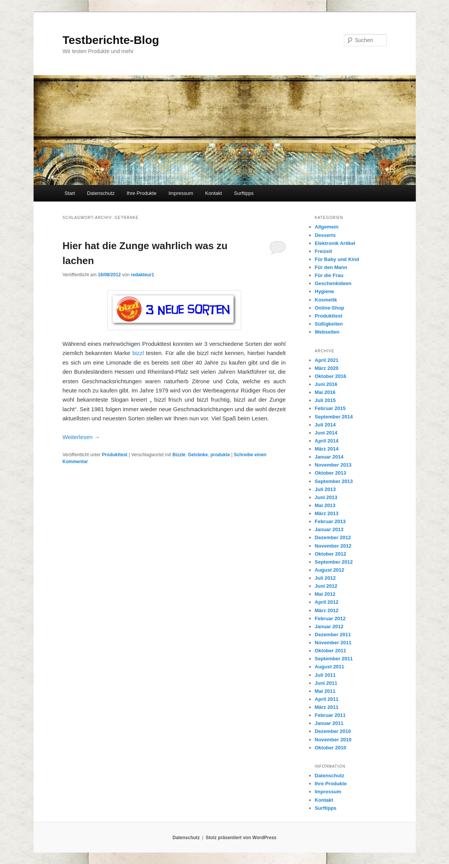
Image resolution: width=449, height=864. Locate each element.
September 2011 (334, 658)
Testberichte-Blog (111, 40)
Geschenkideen (333, 283)
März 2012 (327, 610)
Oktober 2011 (330, 650)
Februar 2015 (330, 408)
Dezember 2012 (333, 537)
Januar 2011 (329, 723)
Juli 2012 (325, 578)
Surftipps (243, 193)
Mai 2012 (325, 594)
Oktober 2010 (330, 748)
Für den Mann (331, 267)
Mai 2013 (325, 505)
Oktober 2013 (330, 473)
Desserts (325, 235)
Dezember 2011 (333, 634)
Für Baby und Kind (337, 259)
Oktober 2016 (330, 376)
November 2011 (333, 642)
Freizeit (323, 251)
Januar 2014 (329, 457)
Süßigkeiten (329, 324)
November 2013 (333, 465)
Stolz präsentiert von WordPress (241, 837)
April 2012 (327, 602)
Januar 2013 (329, 529)
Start (70, 193)
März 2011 (327, 707)
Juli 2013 (325, 489)
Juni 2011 (326, 683)
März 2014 (327, 449)
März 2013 (327, 513)
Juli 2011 (325, 675)
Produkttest (115, 454)
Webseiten (327, 332)
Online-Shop (329, 308)
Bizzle (178, 454)
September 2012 (334, 562)
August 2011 (329, 666)
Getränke (198, 454)
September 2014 (334, 417)
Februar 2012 (330, 618)
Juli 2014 (325, 425)
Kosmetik (326, 300)
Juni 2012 (326, 586)
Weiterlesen (81, 437)
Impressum (181, 193)
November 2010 (333, 739)
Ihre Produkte (141, 193)
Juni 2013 (326, 497)
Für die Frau (329, 275)
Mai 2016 (325, 392)
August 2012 (329, 570)
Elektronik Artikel (335, 243)
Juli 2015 (325, 400)
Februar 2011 (330, 715)
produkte (220, 454)
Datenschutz (101, 193)
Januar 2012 (329, 626)
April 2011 (327, 699)
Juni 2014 (326, 433)
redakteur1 (142, 274)
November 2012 (333, 546)
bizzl (138, 353)
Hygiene (324, 291)
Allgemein (327, 227)
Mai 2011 (325, 691)
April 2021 (327, 360)
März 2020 (327, 368)
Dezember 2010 (333, 731)
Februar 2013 (330, 521)
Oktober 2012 (330, 554)
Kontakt (213, 193)
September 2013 (334, 481)
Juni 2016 (326, 384)
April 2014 (327, 441)
